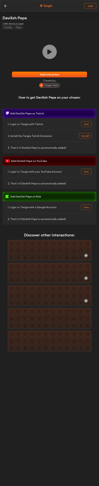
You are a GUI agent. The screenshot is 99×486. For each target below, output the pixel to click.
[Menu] (5, 5)
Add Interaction (49, 74)
